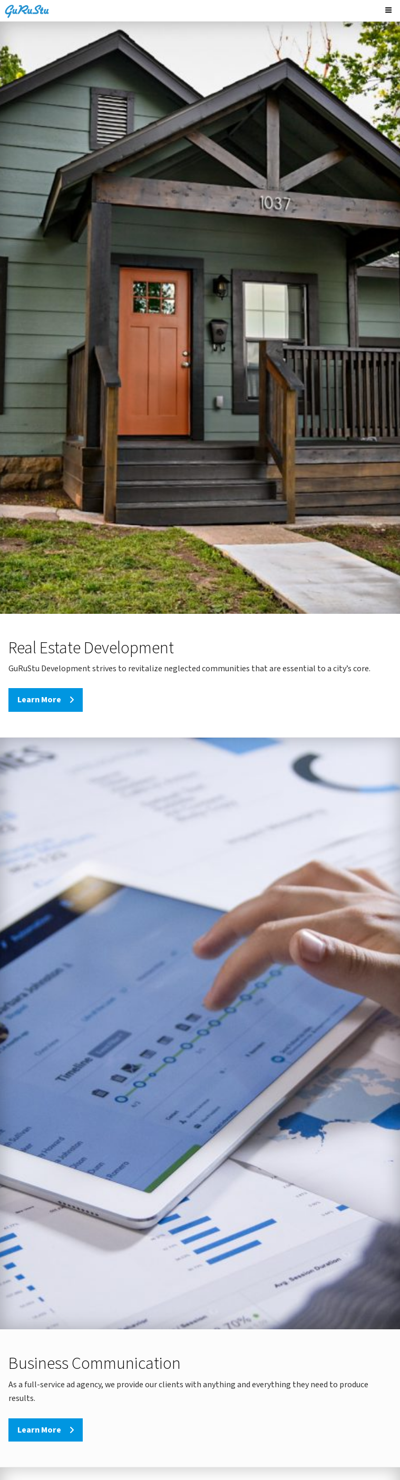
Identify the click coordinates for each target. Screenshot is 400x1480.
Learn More (39, 699)
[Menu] (390, 11)
